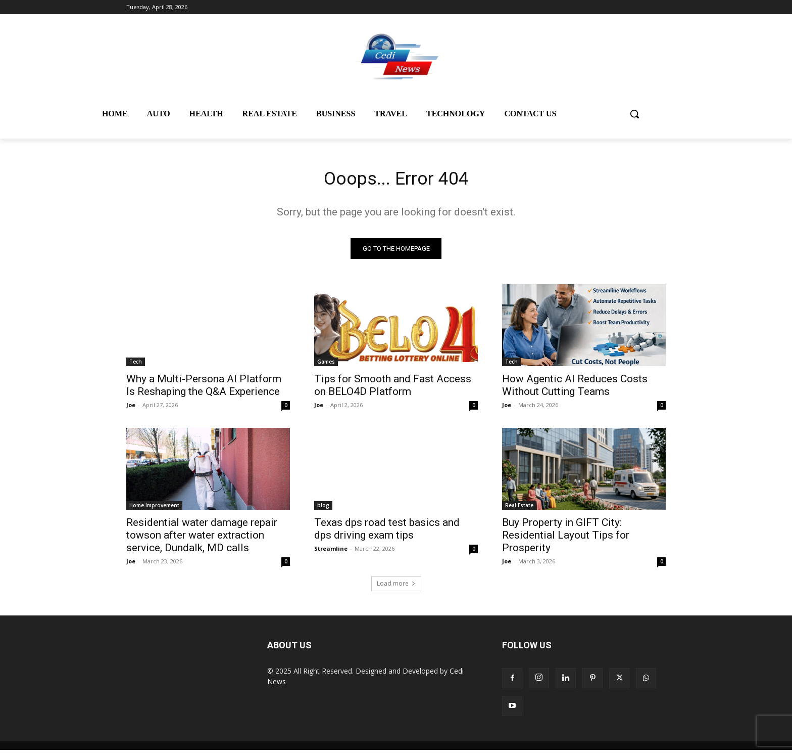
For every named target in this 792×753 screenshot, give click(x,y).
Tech (135, 364)
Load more (396, 586)
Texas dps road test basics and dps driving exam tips (387, 531)
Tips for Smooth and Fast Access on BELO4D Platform (392, 388)
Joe (130, 408)
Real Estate (519, 508)
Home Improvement (154, 508)
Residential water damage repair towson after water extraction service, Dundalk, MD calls (201, 538)
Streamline (331, 551)
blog (323, 508)
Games (326, 364)
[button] (634, 114)
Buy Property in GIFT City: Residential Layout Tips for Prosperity (565, 538)
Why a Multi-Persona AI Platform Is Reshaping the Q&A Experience (203, 388)
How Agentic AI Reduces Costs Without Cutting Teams (575, 388)
